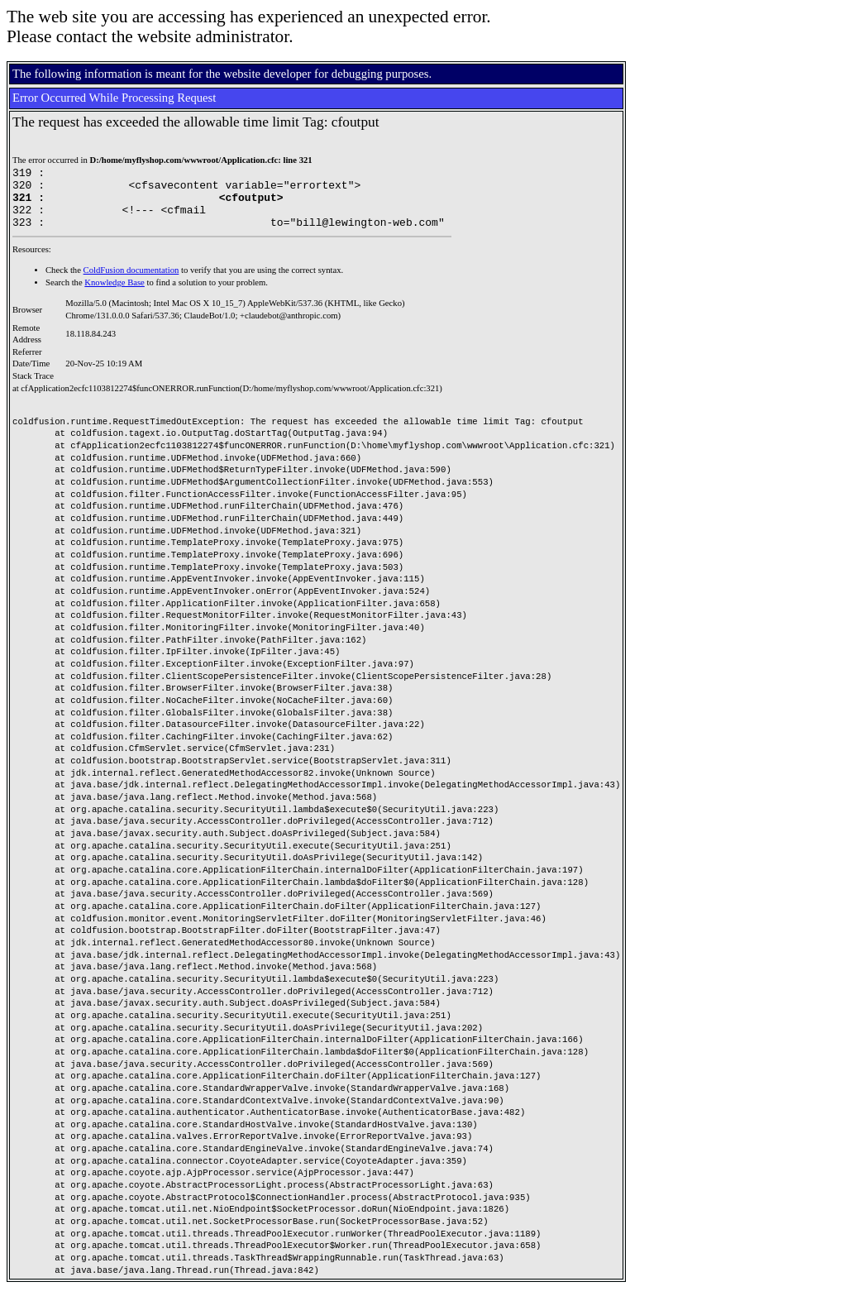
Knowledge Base (114, 294)
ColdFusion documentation (131, 282)
